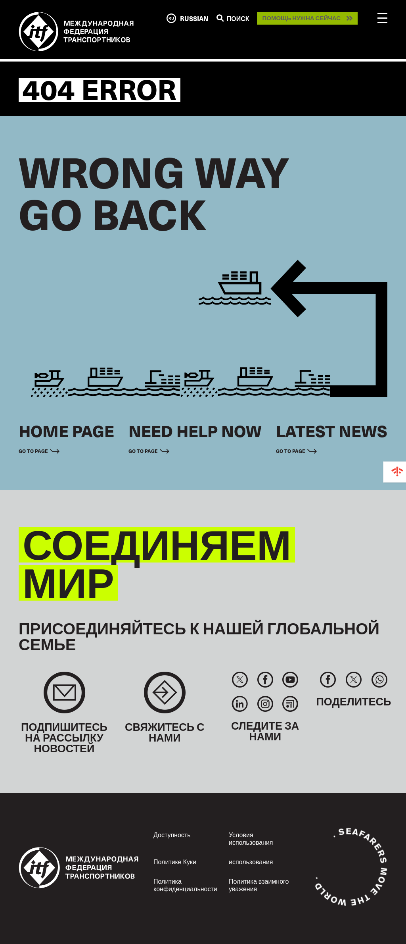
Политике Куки (174, 861)
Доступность (171, 834)
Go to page (33, 451)
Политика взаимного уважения (259, 884)
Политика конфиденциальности (185, 884)
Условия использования (251, 838)
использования (251, 861)
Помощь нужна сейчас (301, 18)
